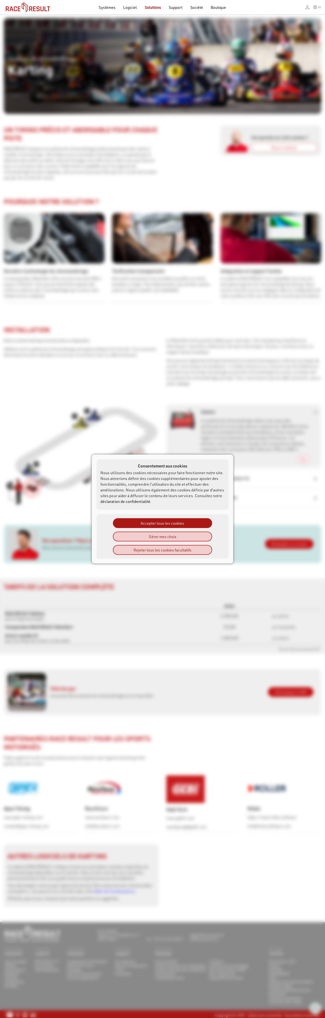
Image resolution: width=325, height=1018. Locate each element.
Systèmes (107, 7)
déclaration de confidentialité (125, 501)
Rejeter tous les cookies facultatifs (162, 549)
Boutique (218, 7)
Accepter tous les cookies (162, 523)
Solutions (153, 7)
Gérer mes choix (162, 536)
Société (196, 7)
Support (175, 7)
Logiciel (130, 7)
